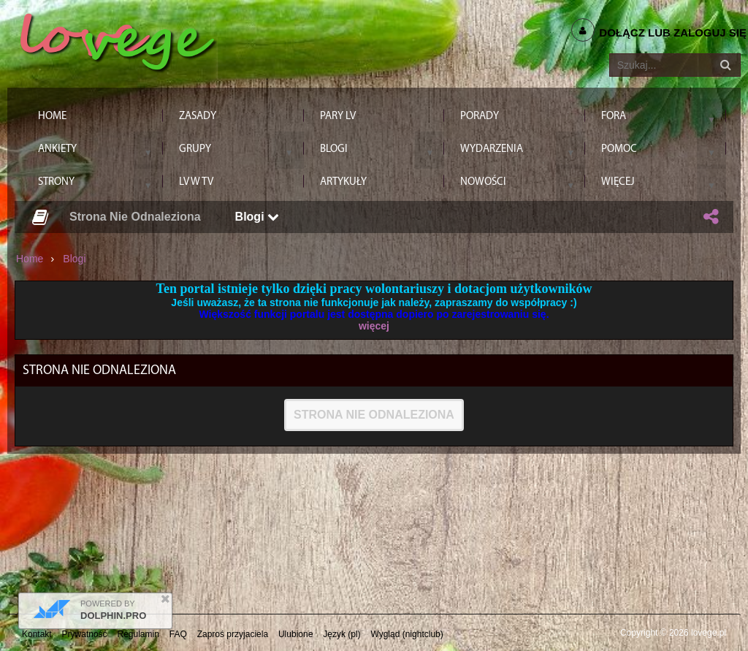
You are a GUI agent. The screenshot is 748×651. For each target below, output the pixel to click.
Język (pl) (341, 634)
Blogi (257, 216)
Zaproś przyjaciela (232, 634)
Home (29, 258)
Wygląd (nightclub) (406, 634)
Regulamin (138, 634)
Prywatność (84, 634)
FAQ (178, 634)
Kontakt (37, 634)
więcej (374, 326)
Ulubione (295, 634)
